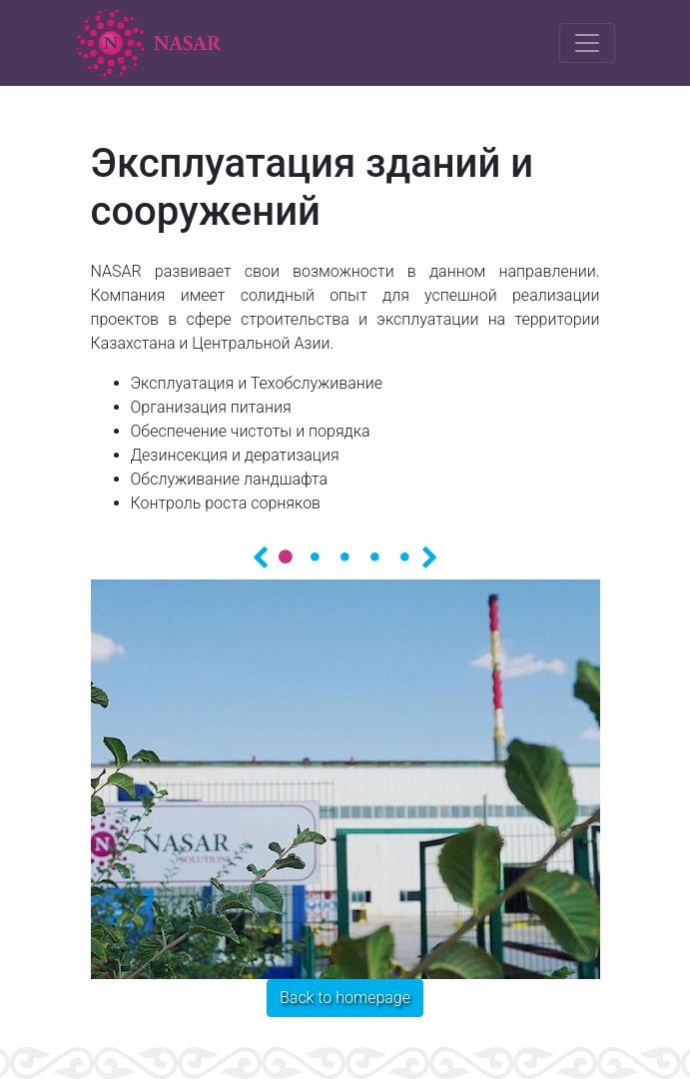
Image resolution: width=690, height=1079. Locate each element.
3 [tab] (345, 556)
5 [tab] (405, 556)
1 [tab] (286, 556)
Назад (261, 555)
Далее (430, 555)
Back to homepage (345, 997)
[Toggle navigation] (587, 43)
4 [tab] (375, 556)
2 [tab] (316, 556)
